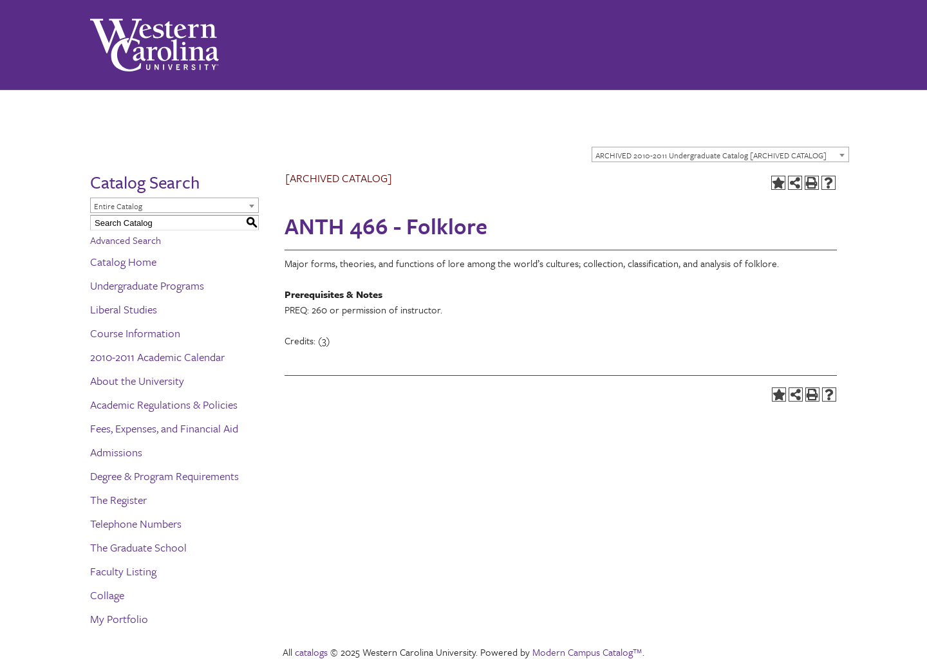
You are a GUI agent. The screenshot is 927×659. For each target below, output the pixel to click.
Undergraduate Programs (147, 285)
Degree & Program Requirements (164, 476)
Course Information (135, 333)
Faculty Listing (123, 571)
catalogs (311, 652)
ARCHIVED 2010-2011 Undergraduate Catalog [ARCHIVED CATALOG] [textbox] (711, 155)
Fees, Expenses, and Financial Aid (164, 428)
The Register (118, 500)
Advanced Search (125, 240)
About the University (137, 381)
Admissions (116, 452)
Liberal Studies (123, 309)
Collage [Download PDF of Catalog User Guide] (107, 595)
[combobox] (720, 154)
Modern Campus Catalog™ (587, 652)
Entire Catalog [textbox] (118, 206)
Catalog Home (123, 262)
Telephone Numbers (136, 523)
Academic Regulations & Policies (164, 404)
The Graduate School (138, 547)
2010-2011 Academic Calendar (157, 357)
